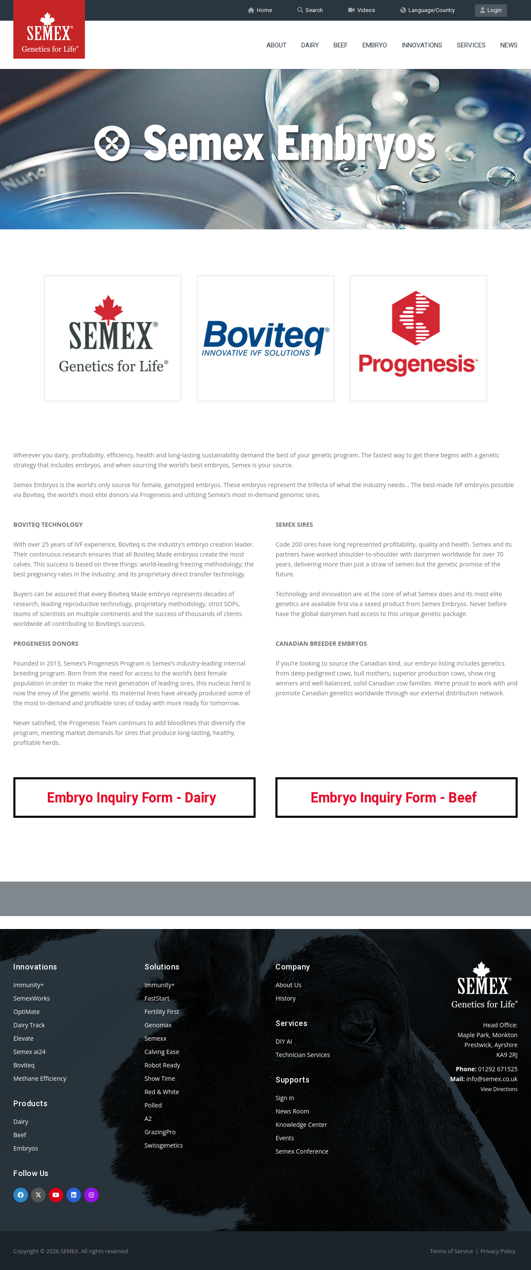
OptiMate (26, 1011)
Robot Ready (162, 1065)
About (276, 45)
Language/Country (427, 10)
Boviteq (23, 1065)
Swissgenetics (163, 1145)
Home (260, 10)
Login (491, 10)
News (509, 45)
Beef (341, 45)
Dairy (310, 45)
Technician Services (302, 1055)
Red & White (161, 1092)
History (285, 998)
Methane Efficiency (39, 1078)
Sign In (284, 1098)
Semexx (155, 1038)
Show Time (159, 1078)
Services (471, 45)
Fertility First (161, 1011)
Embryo (374, 45)
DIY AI (283, 1041)
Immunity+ (28, 985)
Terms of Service (451, 1251)
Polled (153, 1105)
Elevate (23, 1038)
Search (310, 10)
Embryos (25, 1148)
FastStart (156, 998)
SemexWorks (31, 998)
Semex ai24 (29, 1052)
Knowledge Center (301, 1124)
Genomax (158, 1025)
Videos (361, 10)
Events (284, 1138)
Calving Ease (161, 1052)
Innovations (422, 45)
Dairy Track (29, 1025)
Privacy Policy (498, 1251)
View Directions (499, 1089)
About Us (288, 985)
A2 (148, 1118)
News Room (292, 1111)
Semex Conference (301, 1151)
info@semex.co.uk (492, 1079)
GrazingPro (160, 1132)
